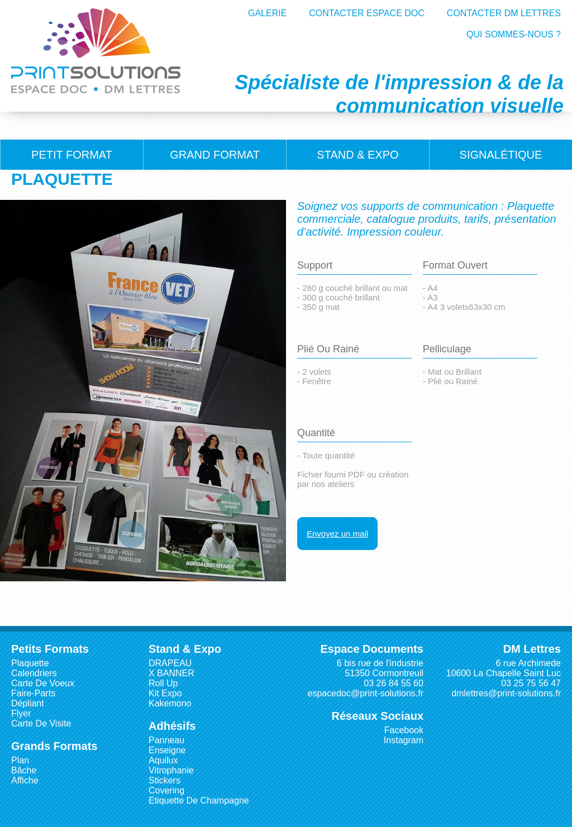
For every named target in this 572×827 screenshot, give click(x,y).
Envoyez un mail (337, 533)
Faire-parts (33, 693)
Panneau (166, 740)
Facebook (403, 730)
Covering (166, 790)
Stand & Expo (357, 155)
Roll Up (163, 683)
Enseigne (167, 750)
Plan (20, 760)
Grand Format (215, 155)
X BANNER (171, 673)
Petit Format (71, 155)
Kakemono (170, 703)
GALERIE (267, 13)
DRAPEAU (170, 663)
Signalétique (501, 155)
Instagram (403, 740)
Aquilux (163, 760)
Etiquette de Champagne (199, 800)
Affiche (25, 780)
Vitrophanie (171, 770)
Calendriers (34, 673)
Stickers (164, 780)
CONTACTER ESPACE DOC (367, 13)
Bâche (23, 770)
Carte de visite (41, 723)
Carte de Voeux (42, 683)
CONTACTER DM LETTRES (504, 13)
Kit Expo (165, 693)
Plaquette (30, 663)
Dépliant (27, 703)
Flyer (21, 713)
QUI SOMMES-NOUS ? (513, 34)
